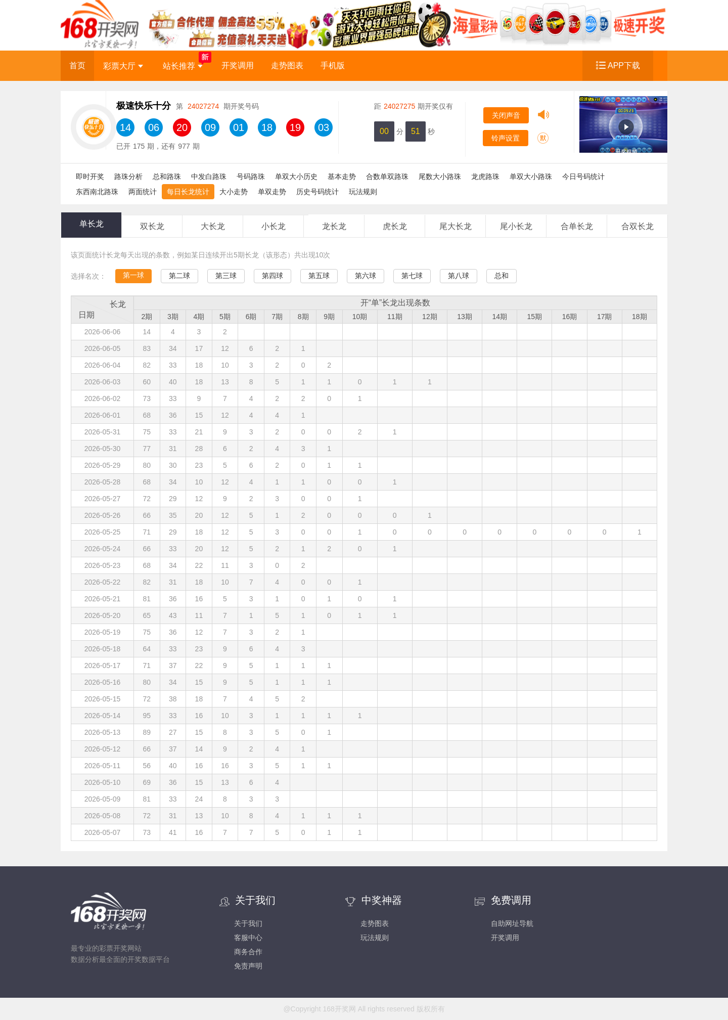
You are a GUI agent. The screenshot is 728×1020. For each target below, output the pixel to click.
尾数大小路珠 (440, 176)
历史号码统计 (317, 192)
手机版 (333, 65)
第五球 (319, 276)
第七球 (412, 276)
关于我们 (248, 923)
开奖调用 (237, 65)
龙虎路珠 (485, 176)
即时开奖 (90, 176)
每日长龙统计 (188, 192)
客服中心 (248, 938)
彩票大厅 (123, 66)
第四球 (272, 276)
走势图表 (287, 65)
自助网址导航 (512, 923)
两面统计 (142, 192)
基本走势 (342, 176)
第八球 (458, 276)
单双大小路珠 (531, 176)
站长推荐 (183, 66)
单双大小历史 (296, 176)
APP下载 (624, 65)
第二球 (179, 276)
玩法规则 (363, 192)
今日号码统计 (583, 176)
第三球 (226, 276)
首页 (77, 65)
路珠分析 (128, 176)
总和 (501, 276)
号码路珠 (251, 176)
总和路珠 (167, 176)
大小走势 (233, 192)
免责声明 (248, 966)
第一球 (133, 275)
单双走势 (272, 192)
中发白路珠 (208, 176)
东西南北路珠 (97, 192)
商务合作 (248, 952)
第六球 (365, 276)
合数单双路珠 (387, 176)
